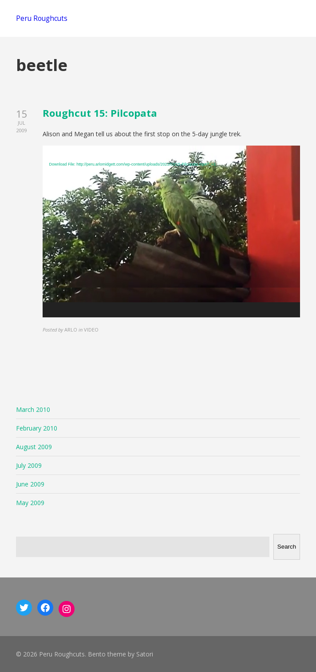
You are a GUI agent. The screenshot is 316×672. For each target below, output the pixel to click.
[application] (171, 231)
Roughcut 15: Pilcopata (100, 112)
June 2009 (30, 484)
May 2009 (30, 502)
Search (286, 546)
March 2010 (33, 409)
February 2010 (36, 428)
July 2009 (29, 465)
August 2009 (34, 447)
